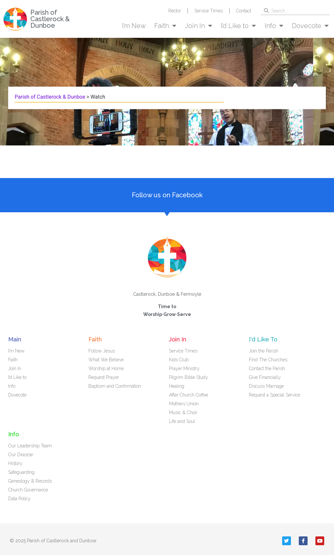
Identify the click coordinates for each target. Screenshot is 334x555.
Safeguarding (21, 472)
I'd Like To (263, 339)
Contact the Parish (267, 368)
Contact (243, 10)
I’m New (134, 26)
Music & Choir (183, 412)
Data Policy (19, 498)
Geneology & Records (30, 481)
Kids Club (179, 359)
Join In (198, 25)
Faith (165, 25)
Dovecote (310, 25)
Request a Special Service (274, 395)
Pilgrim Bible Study (188, 377)
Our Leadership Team (30, 445)
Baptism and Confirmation (114, 386)
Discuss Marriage (266, 386)
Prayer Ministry (184, 368)
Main (14, 339)
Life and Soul (182, 421)
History (15, 463)
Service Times (208, 10)
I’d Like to (238, 25)
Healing (176, 386)
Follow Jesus (101, 350)
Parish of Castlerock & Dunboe (50, 18)
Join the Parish (263, 350)
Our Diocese (20, 454)
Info (274, 25)
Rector (174, 10)
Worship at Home (106, 368)
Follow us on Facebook (167, 195)
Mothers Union (184, 403)
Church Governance (28, 489)
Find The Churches (268, 359)
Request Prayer (103, 377)
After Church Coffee (188, 395)
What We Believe (106, 359)
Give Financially (265, 377)
